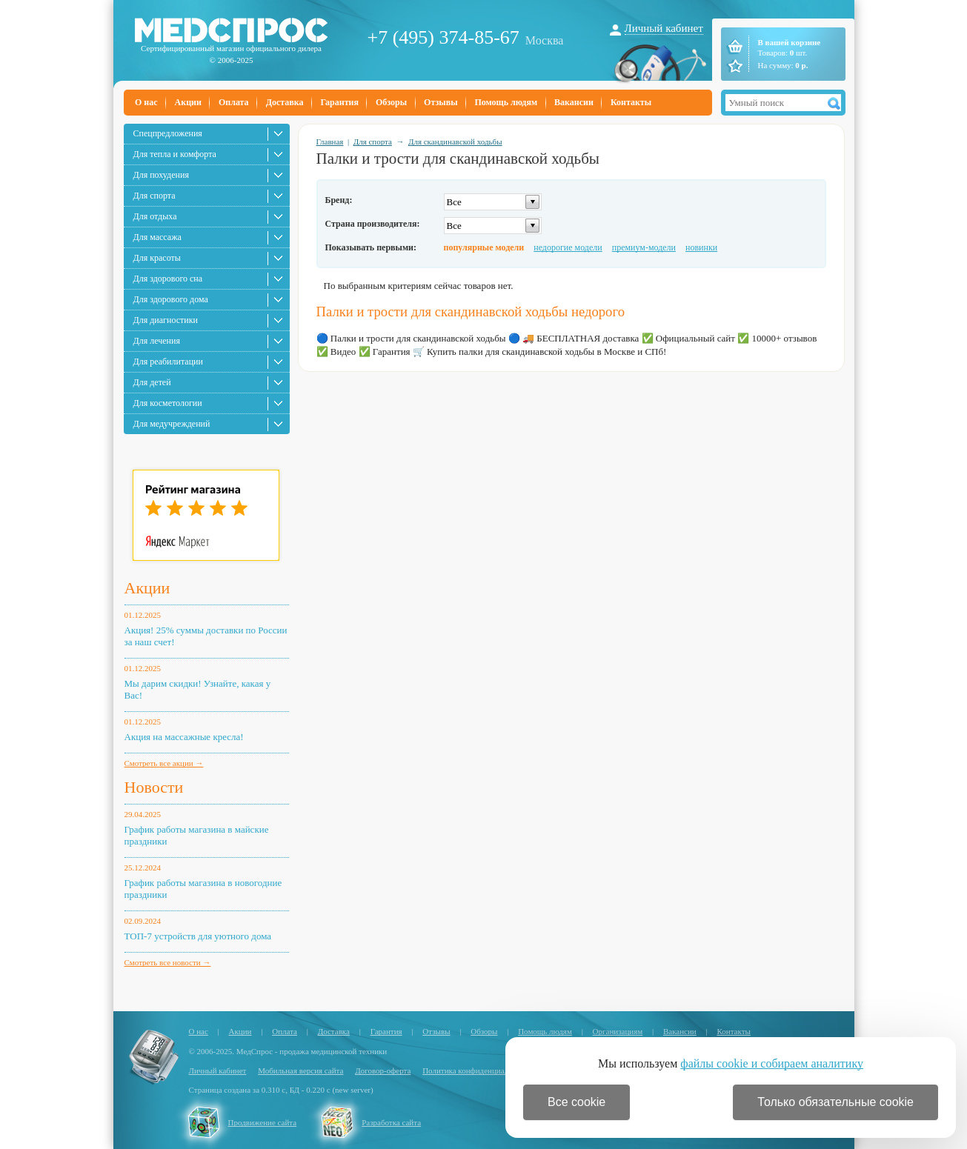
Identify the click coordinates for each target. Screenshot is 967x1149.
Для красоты (157, 258)
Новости (154, 787)
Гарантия (339, 102)
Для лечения (156, 341)
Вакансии (574, 102)
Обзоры (391, 102)
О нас (146, 102)
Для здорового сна (168, 278)
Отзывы (440, 102)
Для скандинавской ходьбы (455, 141)
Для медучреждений (171, 424)
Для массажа (157, 237)
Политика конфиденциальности (477, 1070)
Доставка (285, 102)
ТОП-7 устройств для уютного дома (198, 936)
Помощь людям (506, 102)
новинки (701, 247)
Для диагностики (165, 320)
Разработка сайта (391, 1122)
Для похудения (161, 175)
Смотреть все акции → (164, 763)
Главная (330, 141)
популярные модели (484, 247)
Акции (188, 102)
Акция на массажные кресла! (184, 736)
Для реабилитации (168, 361)
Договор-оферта (383, 1070)
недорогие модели (568, 247)
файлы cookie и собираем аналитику (771, 1063)
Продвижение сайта (262, 1122)
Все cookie (576, 1102)
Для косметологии (167, 403)
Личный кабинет (664, 28)
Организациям (618, 1031)
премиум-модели (644, 247)
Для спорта (154, 195)
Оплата (234, 102)
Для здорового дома (170, 299)
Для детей (152, 382)
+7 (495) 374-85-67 (443, 37)
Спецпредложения (167, 133)
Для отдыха (155, 216)
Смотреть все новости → (167, 962)
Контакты (631, 102)
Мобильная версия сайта (300, 1070)
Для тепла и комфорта (174, 154)
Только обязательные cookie (835, 1102)
